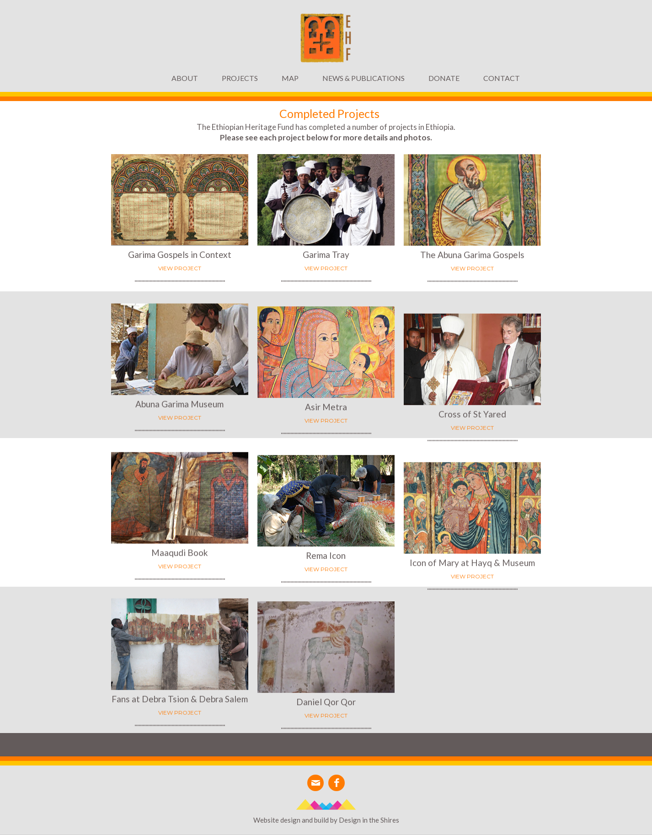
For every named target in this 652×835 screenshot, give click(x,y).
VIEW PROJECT (326, 268)
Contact (501, 78)
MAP (290, 78)
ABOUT (184, 78)
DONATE (444, 78)
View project (179, 268)
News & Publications (363, 78)
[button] (240, 78)
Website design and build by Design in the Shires (326, 820)
